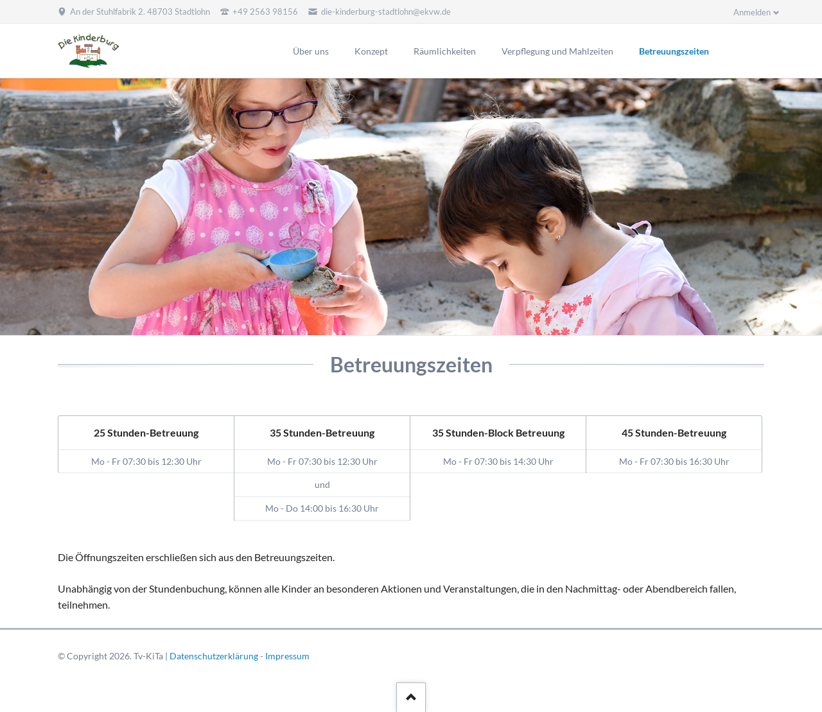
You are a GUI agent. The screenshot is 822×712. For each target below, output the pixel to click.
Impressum (287, 655)
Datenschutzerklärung (214, 655)
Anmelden (752, 12)
